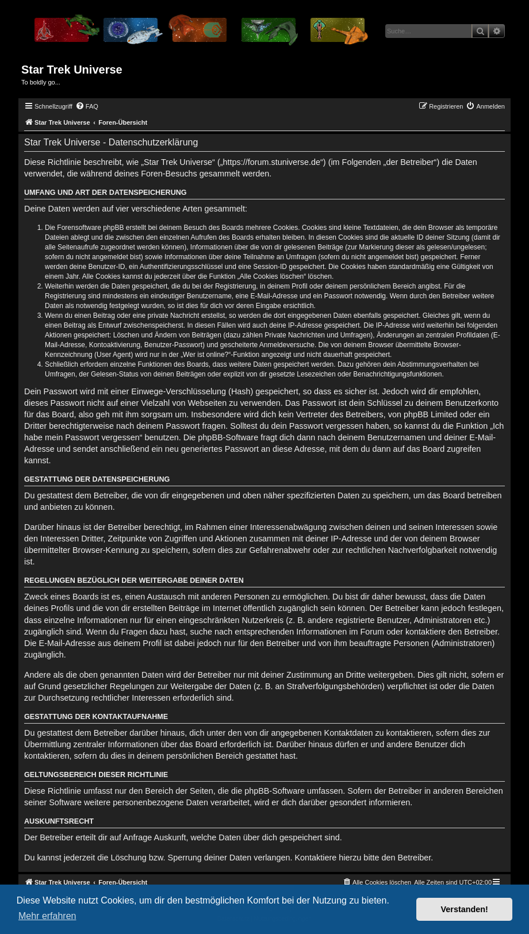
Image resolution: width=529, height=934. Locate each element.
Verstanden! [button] (464, 909)
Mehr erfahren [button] (47, 916)
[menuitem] (86, 106)
